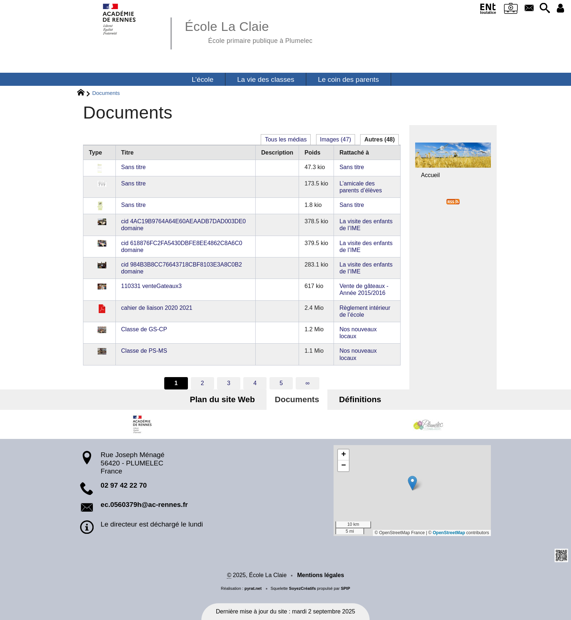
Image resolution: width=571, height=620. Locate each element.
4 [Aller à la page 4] (255, 383)
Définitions (359, 399)
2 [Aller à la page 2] (202, 383)
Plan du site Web (223, 399)
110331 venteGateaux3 (151, 286)
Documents (297, 399)
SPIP (345, 588)
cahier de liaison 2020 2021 (157, 308)
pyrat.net (252, 588)
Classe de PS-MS (144, 351)
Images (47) (335, 139)
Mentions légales (320, 575)
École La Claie (248, 31)
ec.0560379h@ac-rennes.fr (144, 504)
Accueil (430, 175)
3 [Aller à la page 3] (228, 383)
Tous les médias (286, 139)
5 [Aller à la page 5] (281, 383)
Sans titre (133, 167)
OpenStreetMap (449, 532)
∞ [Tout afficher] (308, 383)
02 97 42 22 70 (124, 485)
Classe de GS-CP (144, 329)
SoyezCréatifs (302, 588)
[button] (544, 8)
